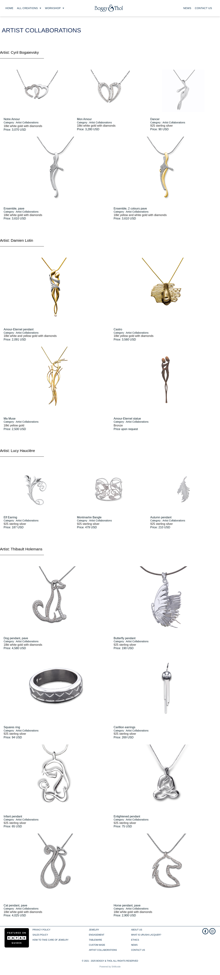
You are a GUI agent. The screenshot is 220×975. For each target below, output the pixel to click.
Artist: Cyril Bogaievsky (19, 52)
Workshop (54, 8)
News (187, 8)
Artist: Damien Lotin (16, 240)
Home (9, 8)
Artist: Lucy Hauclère (17, 451)
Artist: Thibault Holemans (21, 549)
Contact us (203, 8)
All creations (29, 8)
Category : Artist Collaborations (21, 122)
